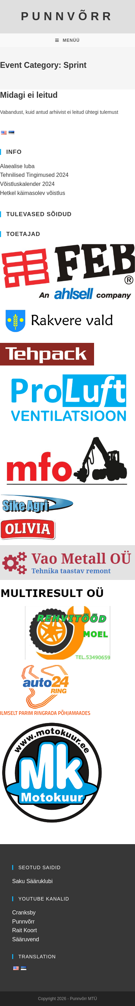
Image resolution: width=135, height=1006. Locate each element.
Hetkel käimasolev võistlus (32, 193)
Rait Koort (24, 930)
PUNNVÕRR (67, 16)
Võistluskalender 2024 (27, 184)
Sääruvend (25, 939)
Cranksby (24, 912)
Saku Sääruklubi (32, 881)
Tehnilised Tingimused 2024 (34, 175)
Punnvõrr (23, 922)
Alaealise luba (17, 166)
